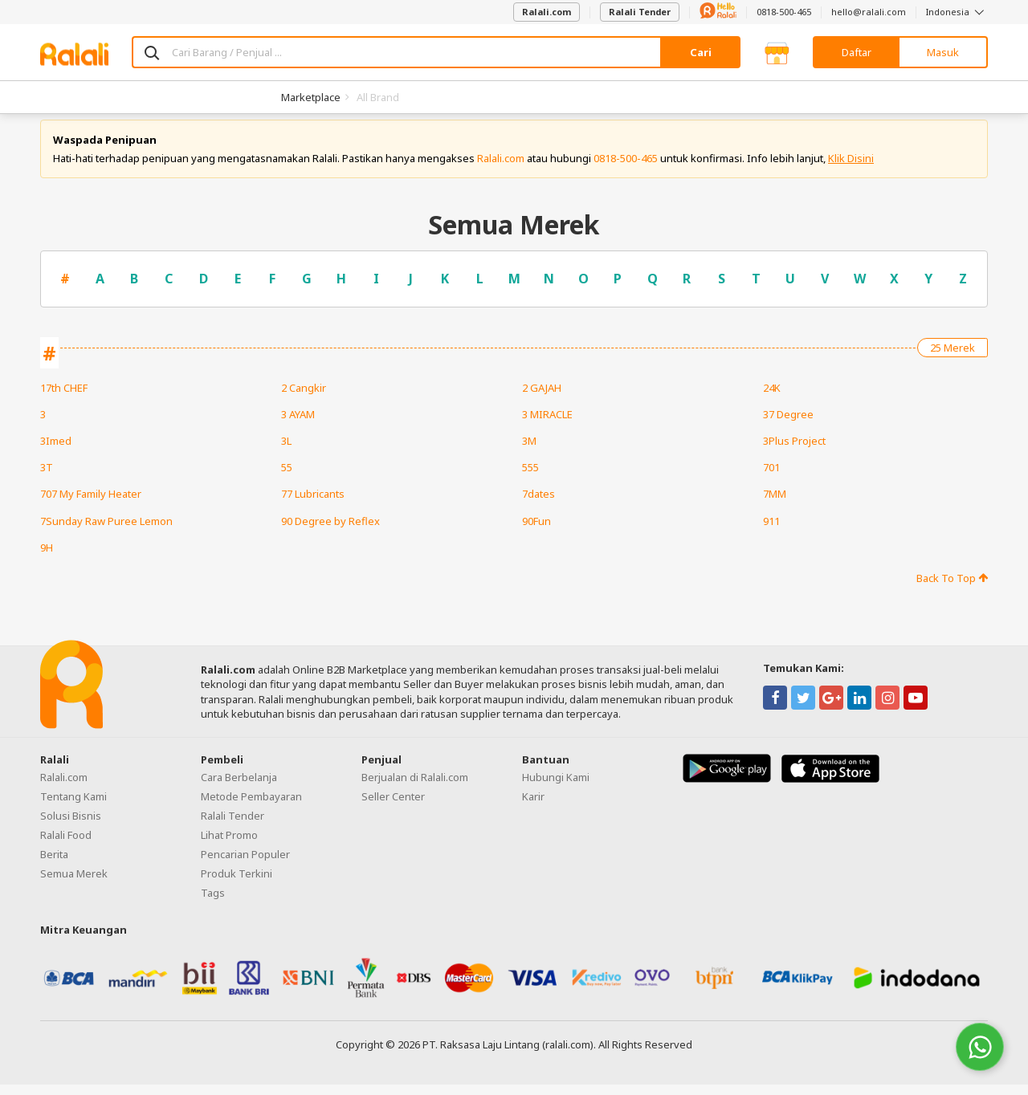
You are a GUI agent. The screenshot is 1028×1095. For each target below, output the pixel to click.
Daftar (856, 52)
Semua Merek (74, 884)
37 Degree (788, 424)
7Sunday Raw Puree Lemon (106, 531)
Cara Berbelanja (239, 788)
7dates (538, 505)
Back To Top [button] (952, 588)
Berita (54, 865)
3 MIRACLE (547, 424)
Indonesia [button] (957, 12)
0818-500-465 (784, 12)
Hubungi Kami (555, 788)
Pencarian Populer (245, 865)
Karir (533, 807)
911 (771, 531)
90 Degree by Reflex (330, 531)
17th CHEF (64, 398)
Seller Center (393, 807)
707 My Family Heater (90, 505)
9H (46, 558)
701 (771, 478)
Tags (213, 904)
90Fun (536, 531)
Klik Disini (851, 168)
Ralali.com (546, 12)
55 (286, 478)
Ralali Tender (640, 12)
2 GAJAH (541, 398)
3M (529, 451)
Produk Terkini (236, 884)
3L (286, 451)
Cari (701, 52)
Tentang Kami (73, 807)
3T (46, 478)
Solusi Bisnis (70, 827)
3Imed (55, 451)
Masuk (943, 52)
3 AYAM (298, 424)
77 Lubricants (313, 505)
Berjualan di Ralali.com (414, 788)
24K (772, 398)
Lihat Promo (229, 846)
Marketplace (311, 97)
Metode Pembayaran (251, 807)
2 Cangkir (303, 398)
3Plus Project (794, 451)
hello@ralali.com (868, 12)
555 (530, 478)
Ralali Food (66, 846)
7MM (774, 505)
